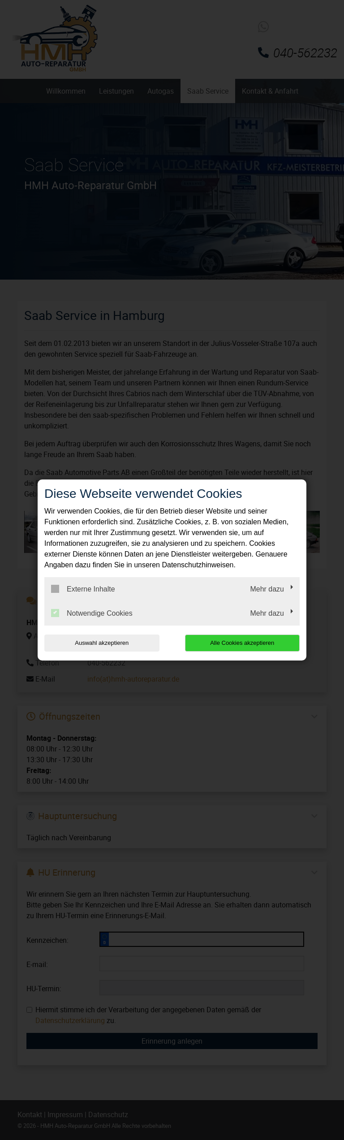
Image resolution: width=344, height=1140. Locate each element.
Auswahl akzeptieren (102, 642)
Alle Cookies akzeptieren (242, 642)
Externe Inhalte (83, 589)
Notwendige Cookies (92, 613)
